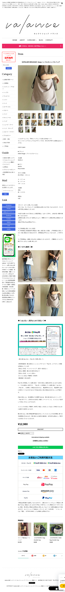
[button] (32, 40)
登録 (5, 194)
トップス (6, 92)
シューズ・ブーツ (8, 124)
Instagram (9, 205)
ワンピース (6, 96)
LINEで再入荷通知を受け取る (40, 447)
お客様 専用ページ (8, 79)
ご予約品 (6, 146)
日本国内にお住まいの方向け (40, 440)
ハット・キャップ (8, 128)
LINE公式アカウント (8, 212)
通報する (20, 451)
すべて (23, 555)
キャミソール (7, 117)
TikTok (9, 222)
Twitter (9, 208)
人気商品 (6, 83)
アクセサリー (7, 135)
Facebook (8, 215)
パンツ (5, 114)
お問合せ (5, 167)
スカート (6, 110)
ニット (5, 103)
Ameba (9, 229)
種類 (19, 433)
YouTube (8, 219)
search (8, 68)
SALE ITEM (7, 142)
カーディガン (7, 106)
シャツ (5, 99)
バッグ (5, 121)
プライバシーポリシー (9, 169)
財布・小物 (6, 139)
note (8, 226)
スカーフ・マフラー (9, 132)
